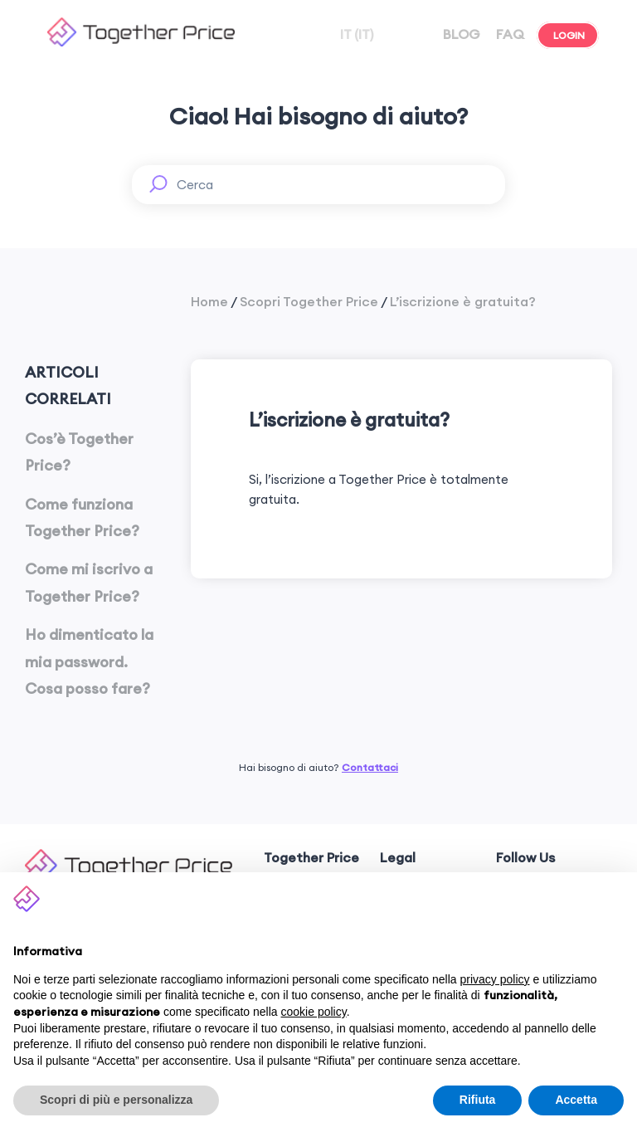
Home (209, 301)
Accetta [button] (576, 1099)
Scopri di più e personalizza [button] (116, 1099)
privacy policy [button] (495, 979)
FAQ (508, 34)
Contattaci (370, 767)
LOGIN (568, 35)
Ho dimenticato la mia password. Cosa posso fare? (89, 661)
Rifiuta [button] (478, 1099)
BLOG (460, 34)
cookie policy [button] (314, 1011)
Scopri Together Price (309, 301)
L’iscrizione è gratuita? (463, 301)
